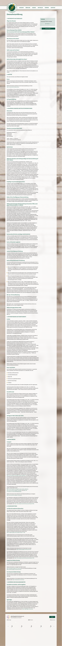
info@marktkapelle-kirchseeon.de (31, 641)
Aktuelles (40, 7)
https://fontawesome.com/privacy (18, 579)
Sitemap (53, 641)
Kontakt (53, 7)
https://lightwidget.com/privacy (27, 609)
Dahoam (21, 7)
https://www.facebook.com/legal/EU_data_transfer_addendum (17, 489)
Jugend (34, 7)
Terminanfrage (47, 28)
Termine (47, 7)
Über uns (28, 7)
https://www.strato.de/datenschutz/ (13, 87)
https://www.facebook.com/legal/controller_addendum (16, 475)
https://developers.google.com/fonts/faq (14, 568)
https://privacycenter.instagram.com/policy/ (14, 490)
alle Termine (47, 23)
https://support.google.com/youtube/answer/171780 (16, 532)
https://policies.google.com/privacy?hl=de (24, 549)
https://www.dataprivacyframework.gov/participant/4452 (24, 503)
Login (54, 636)
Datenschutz (53, 640)
